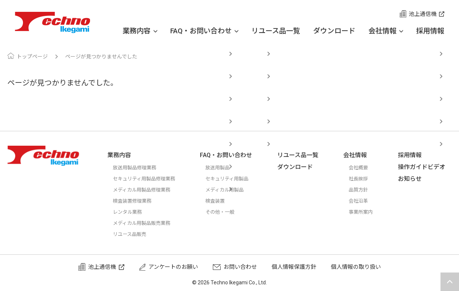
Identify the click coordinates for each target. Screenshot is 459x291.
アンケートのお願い (173, 267)
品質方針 (363, 189)
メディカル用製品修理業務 (146, 189)
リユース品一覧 (275, 31)
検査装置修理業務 (135, 200)
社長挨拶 (363, 178)
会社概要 (363, 167)
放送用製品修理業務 (138, 167)
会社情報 (385, 31)
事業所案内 (365, 212)
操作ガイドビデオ (424, 166)
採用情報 (430, 31)
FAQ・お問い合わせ (204, 31)
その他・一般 (228, 212)
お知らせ (413, 178)
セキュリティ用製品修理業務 (149, 178)
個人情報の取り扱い (356, 267)
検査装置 (223, 200)
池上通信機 (422, 14)
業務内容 (140, 31)
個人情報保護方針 (294, 267)
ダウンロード (334, 31)
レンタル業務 (129, 212)
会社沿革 (363, 200)
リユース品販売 (132, 234)
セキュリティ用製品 (237, 178)
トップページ (32, 57)
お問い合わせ (240, 267)
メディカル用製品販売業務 (146, 223)
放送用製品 (226, 167)
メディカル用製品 (234, 189)
